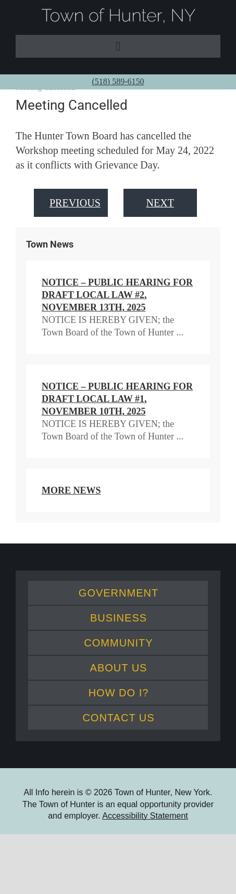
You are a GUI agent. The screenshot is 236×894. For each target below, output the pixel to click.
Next (160, 203)
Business (118, 618)
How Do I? (119, 692)
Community (118, 643)
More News (71, 490)
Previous (75, 203)
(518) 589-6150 (118, 81)
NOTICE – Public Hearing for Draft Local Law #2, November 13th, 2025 (117, 295)
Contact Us (118, 717)
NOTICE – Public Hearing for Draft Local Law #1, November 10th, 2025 (117, 399)
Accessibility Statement (145, 815)
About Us (118, 667)
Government (118, 593)
